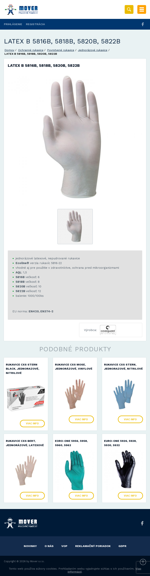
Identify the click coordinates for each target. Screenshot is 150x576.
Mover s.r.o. (37, 561)
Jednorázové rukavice (92, 50)
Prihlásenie (13, 24)
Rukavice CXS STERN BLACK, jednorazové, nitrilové (22, 368)
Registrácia (35, 24)
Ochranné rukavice (30, 50)
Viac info (32, 423)
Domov (9, 50)
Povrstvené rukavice (60, 50)
